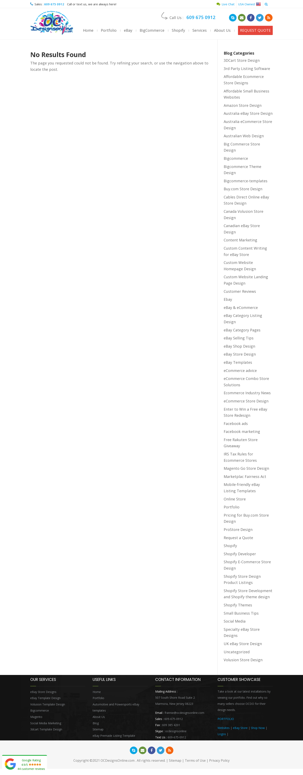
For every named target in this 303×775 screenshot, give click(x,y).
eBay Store (240, 728)
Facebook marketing (242, 431)
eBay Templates (238, 362)
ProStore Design (238, 529)
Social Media (235, 621)
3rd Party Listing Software (247, 68)
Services (199, 30)
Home (88, 30)
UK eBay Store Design (243, 643)
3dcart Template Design (46, 729)
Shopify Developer (240, 553)
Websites (224, 728)
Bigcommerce (236, 158)
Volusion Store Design (243, 659)
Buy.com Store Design (243, 188)
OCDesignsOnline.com (118, 760)
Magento (36, 717)
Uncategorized (237, 651)
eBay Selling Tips (239, 338)
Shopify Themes (238, 605)
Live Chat (226, 4)
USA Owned (249, 4)
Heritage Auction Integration (248, 734)
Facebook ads (236, 423)
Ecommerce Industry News (247, 392)
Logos (222, 734)
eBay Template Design (45, 698)
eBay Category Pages (242, 330)
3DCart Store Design (242, 60)
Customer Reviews (240, 291)
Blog (96, 723)
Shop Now (258, 728)
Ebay (228, 299)
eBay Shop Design (239, 346)
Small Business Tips (241, 613)
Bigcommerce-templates (245, 180)
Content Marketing (240, 240)
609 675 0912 (54, 4)
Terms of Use (195, 760)
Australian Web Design (244, 135)
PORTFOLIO (226, 719)
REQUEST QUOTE (255, 30)
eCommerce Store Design (246, 401)
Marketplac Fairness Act (245, 476)
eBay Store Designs (43, 692)
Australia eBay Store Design (248, 113)
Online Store (235, 499)
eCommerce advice (240, 370)
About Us (222, 30)
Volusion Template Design (47, 704)
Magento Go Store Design (246, 468)
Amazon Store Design (242, 105)
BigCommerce (152, 30)
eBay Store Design (240, 354)
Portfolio (109, 30)
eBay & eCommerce (241, 307)
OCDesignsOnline (51, 23)
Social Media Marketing (45, 723)
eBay (128, 30)
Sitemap (98, 729)
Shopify (178, 30)
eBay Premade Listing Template (114, 736)
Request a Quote (238, 537)
